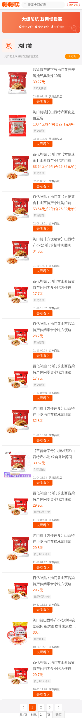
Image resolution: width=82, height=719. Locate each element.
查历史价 (73, 5)
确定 (59, 714)
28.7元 (38, 336)
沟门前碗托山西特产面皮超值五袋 (54, 115)
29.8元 (38, 548)
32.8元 (38, 421)
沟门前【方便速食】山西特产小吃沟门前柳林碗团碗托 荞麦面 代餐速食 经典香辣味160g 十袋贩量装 (55, 242)
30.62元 (39, 463)
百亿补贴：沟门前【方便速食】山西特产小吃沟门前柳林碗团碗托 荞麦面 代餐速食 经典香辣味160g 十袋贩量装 (55, 158)
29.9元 (38, 505)
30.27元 (39, 82)
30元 (36, 632)
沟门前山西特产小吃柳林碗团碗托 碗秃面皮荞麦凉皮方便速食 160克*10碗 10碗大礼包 (54, 623)
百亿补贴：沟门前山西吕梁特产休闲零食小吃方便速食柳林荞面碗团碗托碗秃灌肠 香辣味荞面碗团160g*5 (54, 285)
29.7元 (38, 590)
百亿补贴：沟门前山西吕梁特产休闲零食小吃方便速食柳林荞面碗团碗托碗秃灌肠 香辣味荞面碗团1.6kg (54, 496)
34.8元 (38, 251)
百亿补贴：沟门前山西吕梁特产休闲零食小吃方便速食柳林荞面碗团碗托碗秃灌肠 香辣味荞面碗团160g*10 (54, 327)
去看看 (43, 101)
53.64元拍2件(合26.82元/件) (55, 167)
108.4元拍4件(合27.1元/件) (54, 124)
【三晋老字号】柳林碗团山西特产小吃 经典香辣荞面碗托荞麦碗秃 (54, 454)
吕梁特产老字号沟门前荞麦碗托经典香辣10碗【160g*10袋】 (54, 73)
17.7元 (38, 294)
